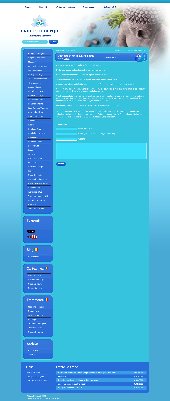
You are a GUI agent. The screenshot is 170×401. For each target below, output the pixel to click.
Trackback (88, 117)
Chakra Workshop (36, 116)
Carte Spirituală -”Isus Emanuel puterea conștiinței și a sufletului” (87, 372)
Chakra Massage (35, 87)
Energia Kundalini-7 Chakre (66, 50)
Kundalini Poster (35, 141)
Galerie (31, 150)
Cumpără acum (35, 284)
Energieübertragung (37, 53)
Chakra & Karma (35, 332)
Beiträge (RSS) (33, 398)
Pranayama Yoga (35, 74)
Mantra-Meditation (36, 70)
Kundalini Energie (36, 129)
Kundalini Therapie (36, 104)
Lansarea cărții (34, 275)
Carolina (67, 59)
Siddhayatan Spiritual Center (37, 380)
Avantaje (32, 319)
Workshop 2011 (35, 192)
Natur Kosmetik (35, 175)
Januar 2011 (32, 354)
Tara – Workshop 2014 (38, 196)
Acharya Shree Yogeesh (35, 377)
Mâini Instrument (35, 315)
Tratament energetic (37, 324)
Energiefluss (33, 146)
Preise (31, 125)
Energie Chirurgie (36, 95)
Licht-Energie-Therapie (38, 108)
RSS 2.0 (116, 114)
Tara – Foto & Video (37, 209)
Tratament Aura (35, 328)
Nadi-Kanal (33, 137)
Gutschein (32, 120)
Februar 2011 (33, 351)
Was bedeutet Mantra (37, 66)
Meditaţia (62, 376)
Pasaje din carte (35, 288)
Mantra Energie (44, 26)
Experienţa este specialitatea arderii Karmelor (130, 50)
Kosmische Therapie (37, 99)
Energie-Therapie (35, 91)
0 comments (111, 58)
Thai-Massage (34, 83)
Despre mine (33, 311)
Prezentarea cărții (36, 280)
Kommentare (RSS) (52, 398)
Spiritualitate (33, 257)
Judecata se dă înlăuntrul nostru (76, 55)
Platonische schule (34, 373)
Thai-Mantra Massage (37, 79)
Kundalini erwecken (36, 133)
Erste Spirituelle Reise (38, 183)
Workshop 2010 (35, 188)
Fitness (31, 171)
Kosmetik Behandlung (37, 179)
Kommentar (61, 117)
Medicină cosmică (36, 307)
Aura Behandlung (35, 112)
